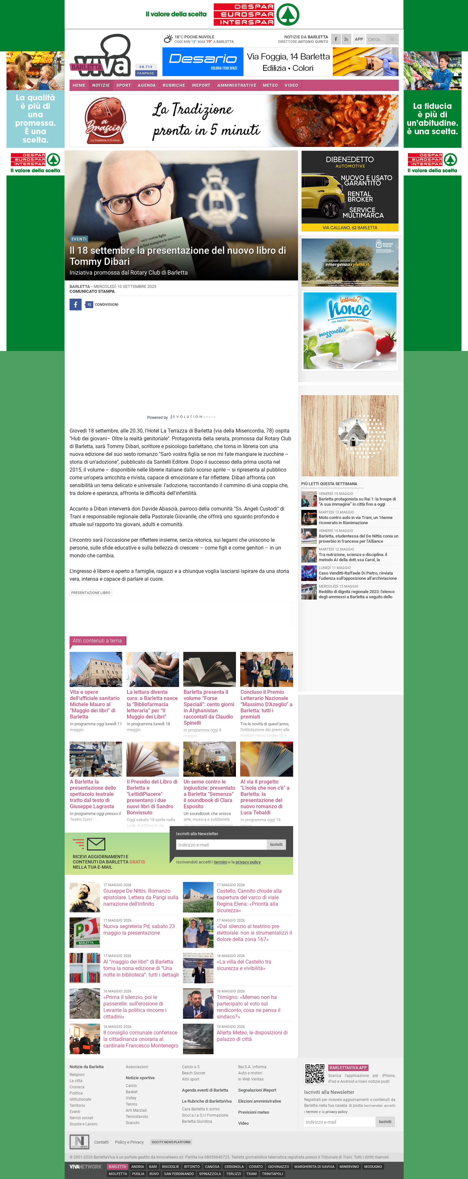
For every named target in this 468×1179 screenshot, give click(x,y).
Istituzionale (80, 1099)
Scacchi (132, 1122)
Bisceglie (170, 1167)
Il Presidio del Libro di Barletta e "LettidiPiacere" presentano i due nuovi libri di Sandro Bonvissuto (152, 797)
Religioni (77, 1074)
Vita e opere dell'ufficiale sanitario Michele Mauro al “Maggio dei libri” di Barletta (95, 704)
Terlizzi (233, 1174)
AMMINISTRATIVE (236, 85)
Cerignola (234, 1167)
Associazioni (137, 1066)
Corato (256, 1167)
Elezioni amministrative (259, 1101)
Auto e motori (250, 1072)
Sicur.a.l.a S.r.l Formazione (205, 1115)
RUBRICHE (174, 85)
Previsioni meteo (253, 1112)
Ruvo (154, 1174)
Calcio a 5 (191, 1066)
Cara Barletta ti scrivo (201, 1109)
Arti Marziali (136, 1110)
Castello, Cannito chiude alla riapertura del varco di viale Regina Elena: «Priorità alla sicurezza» (249, 900)
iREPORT (201, 85)
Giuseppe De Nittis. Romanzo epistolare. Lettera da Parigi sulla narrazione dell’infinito (140, 897)
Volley (131, 1097)
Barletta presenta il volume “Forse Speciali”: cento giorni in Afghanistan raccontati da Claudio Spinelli (209, 707)
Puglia (138, 1174)
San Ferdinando (179, 1174)
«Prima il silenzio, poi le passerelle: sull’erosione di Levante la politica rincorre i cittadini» (134, 1007)
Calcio (131, 1085)
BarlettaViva (101, 52)
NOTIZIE (101, 85)
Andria (137, 1167)
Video (243, 1123)
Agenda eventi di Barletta (205, 1090)
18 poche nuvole (202, 39)
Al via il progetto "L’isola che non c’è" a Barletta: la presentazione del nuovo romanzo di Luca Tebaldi (265, 797)
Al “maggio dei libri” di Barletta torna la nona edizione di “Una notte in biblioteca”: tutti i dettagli (141, 968)
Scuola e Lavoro (84, 1123)
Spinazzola (210, 1174)
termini (220, 862)
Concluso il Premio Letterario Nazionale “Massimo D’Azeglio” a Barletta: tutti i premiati (266, 704)
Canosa (212, 1167)
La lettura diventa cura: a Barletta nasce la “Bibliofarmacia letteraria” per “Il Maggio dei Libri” (152, 704)
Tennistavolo (137, 1116)
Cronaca (77, 1086)
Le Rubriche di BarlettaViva (207, 1101)
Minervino (349, 1167)
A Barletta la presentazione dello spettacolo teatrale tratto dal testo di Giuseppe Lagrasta (93, 794)
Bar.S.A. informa (252, 1066)
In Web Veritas (251, 1079)
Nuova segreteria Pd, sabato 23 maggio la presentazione (139, 929)
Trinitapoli (272, 1174)
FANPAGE (145, 73)
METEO (270, 85)
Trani (251, 1174)
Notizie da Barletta (87, 1066)
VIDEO (291, 85)
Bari (153, 1167)
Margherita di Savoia (314, 1167)
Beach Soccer (193, 1072)
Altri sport (190, 1079)
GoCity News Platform (171, 1142)
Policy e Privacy (129, 1142)
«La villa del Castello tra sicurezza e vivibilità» (244, 965)
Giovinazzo (278, 1167)
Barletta (117, 1167)
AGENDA (147, 85)
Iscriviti (276, 844)
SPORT (123, 85)
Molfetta (118, 1174)
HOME (79, 85)
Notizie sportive (140, 1077)
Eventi (75, 1111)
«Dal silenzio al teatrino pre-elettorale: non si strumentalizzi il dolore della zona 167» (254, 932)
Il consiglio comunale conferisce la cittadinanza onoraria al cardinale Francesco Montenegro (140, 1039)
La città (76, 1080)
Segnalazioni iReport (257, 1090)
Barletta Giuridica (197, 1121)
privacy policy (248, 862)
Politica (76, 1093)
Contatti (101, 1142)
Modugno (373, 1167)
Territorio (77, 1105)
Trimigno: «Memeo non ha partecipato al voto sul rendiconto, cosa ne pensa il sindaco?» (248, 1007)
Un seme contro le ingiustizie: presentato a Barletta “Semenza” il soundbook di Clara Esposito (209, 794)
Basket (131, 1091)
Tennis (131, 1104)
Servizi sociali (81, 1117)
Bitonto (192, 1167)
